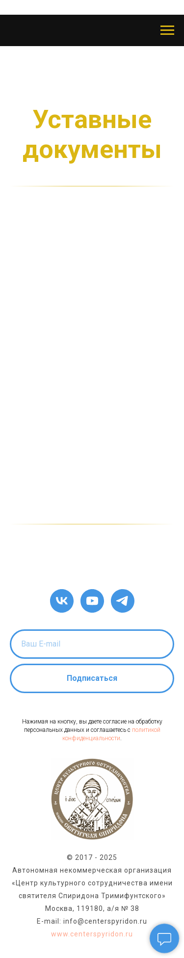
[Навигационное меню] (167, 30)
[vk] (62, 601)
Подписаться (92, 678)
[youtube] (92, 601)
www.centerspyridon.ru (92, 934)
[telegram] (122, 601)
